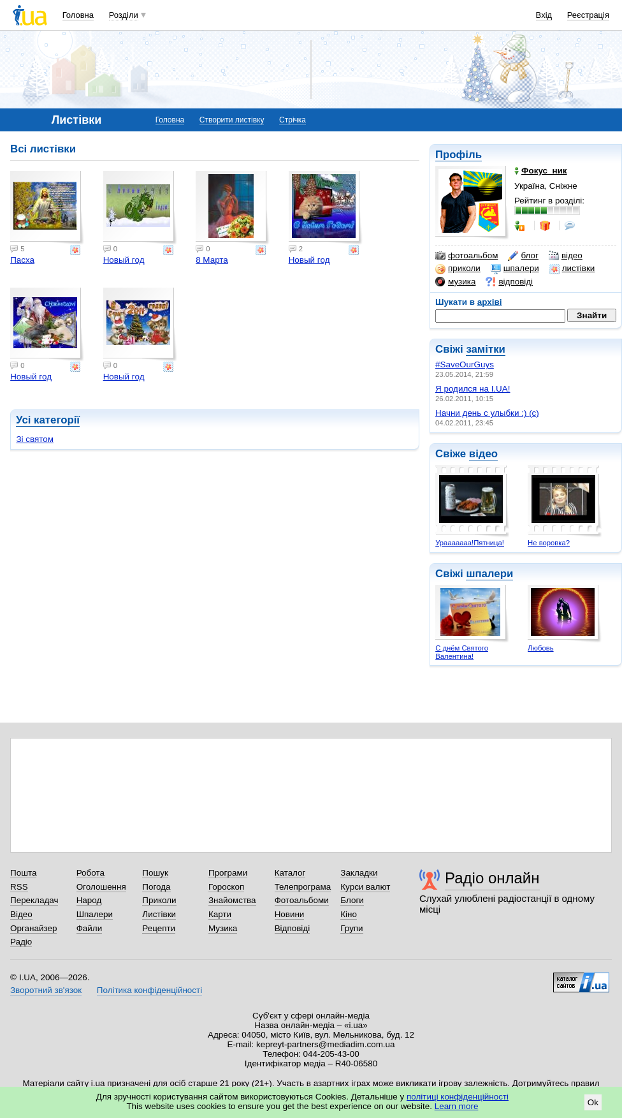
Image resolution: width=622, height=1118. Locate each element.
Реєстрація (588, 15)
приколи (458, 268)
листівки (572, 268)
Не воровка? (549, 543)
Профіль (458, 155)
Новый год (124, 260)
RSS (19, 887)
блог (523, 256)
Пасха (22, 260)
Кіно (348, 914)
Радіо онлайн (492, 877)
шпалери (515, 268)
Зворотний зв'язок (46, 990)
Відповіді (292, 928)
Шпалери (94, 914)
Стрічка (292, 119)
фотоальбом (466, 256)
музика (455, 282)
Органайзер (33, 928)
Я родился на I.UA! (472, 389)
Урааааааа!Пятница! (469, 543)
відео (565, 256)
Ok (593, 1102)
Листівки (159, 914)
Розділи (123, 15)
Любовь (540, 648)
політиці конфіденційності (458, 1096)
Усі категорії (48, 420)
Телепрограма (303, 887)
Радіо (21, 941)
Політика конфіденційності (149, 990)
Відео (21, 914)
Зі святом (35, 439)
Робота (90, 873)
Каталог (290, 873)
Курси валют (365, 887)
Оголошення (101, 887)
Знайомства (232, 900)
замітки (485, 349)
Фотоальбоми (302, 900)
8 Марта (212, 260)
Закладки (358, 873)
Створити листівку (231, 119)
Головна (78, 15)
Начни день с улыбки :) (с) (487, 413)
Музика (222, 928)
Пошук (155, 873)
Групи (351, 928)
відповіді (509, 282)
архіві (489, 302)
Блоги (352, 900)
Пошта (23, 873)
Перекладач (34, 900)
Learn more (457, 1106)
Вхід (544, 15)
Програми (227, 873)
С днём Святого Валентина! (461, 652)
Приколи (159, 900)
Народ (89, 900)
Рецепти (158, 928)
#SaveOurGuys (464, 364)
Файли (89, 928)
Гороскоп (226, 887)
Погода (156, 887)
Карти (219, 914)
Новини (290, 914)
